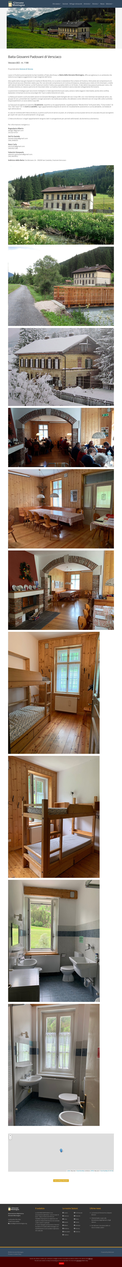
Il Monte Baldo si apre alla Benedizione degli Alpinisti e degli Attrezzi (101, 1220)
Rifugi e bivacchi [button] (76, 4)
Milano (66, 1225)
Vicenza (77, 1231)
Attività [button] (87, 4)
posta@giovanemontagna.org (18, 1223)
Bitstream (111, 1252)
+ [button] (10, 1136)
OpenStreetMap (80, 1170)
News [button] (102, 4)
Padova (66, 1235)
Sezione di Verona (26, 69)
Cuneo (66, 1213)
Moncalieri (67, 1231)
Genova (66, 1216)
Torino (77, 1222)
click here (78, 1260)
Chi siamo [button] (56, 4)
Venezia (77, 1225)
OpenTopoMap (104, 1170)
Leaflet (68, 1170)
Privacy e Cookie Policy (14, 1254)
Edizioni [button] (109, 4)
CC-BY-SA (110, 1170)
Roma (77, 1219)
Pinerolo (77, 1216)
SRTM (92, 1170)
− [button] (10, 1138)
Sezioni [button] (65, 4)
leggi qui (90, 1258)
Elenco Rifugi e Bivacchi (61, 1180)
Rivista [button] (95, 4)
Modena (66, 1228)
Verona (77, 1228)
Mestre (66, 1222)
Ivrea (65, 1219)
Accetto (61, 1263)
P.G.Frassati (78, 1213)
